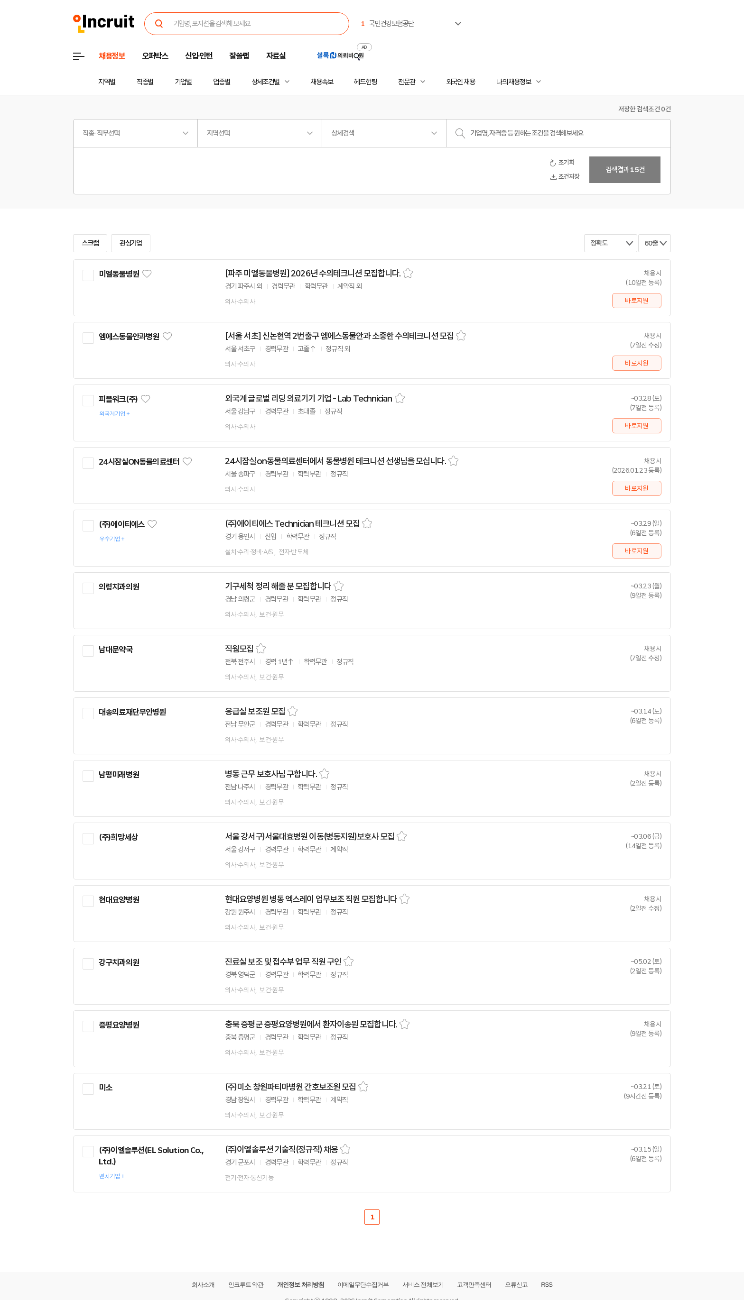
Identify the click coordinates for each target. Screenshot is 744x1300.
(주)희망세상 (118, 837)
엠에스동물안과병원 (129, 336)
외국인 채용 (460, 82)
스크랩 (90, 243)
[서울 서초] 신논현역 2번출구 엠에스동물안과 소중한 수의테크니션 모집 (339, 336)
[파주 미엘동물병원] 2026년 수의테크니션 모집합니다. (312, 273)
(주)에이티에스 (121, 524)
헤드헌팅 (365, 82)
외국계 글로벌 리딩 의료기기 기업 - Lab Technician (308, 398)
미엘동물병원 (119, 274)
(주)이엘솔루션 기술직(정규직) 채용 (281, 1149)
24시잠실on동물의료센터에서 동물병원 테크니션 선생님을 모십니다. (335, 461)
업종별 (221, 82)
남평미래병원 (119, 774)
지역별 (106, 82)
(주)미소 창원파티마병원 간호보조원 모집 (290, 1087)
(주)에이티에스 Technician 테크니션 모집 (292, 524)
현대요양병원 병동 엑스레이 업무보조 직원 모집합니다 (311, 899)
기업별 (183, 82)
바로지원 (636, 300)
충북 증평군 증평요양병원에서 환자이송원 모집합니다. (311, 1024)
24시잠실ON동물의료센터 (139, 462)
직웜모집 (239, 649)
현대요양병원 (119, 900)
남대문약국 (115, 649)
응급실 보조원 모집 (255, 711)
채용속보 (321, 82)
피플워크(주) (118, 399)
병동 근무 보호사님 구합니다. (271, 774)
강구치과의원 (119, 962)
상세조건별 (265, 82)
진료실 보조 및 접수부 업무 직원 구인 (283, 962)
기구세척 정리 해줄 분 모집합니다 (278, 586)
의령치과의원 (119, 587)
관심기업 (131, 243)
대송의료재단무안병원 (132, 712)
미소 (105, 1087)
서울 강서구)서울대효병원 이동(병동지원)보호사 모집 (309, 836)
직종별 (145, 82)
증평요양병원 (119, 1025)
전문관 (406, 82)
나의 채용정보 (513, 82)
